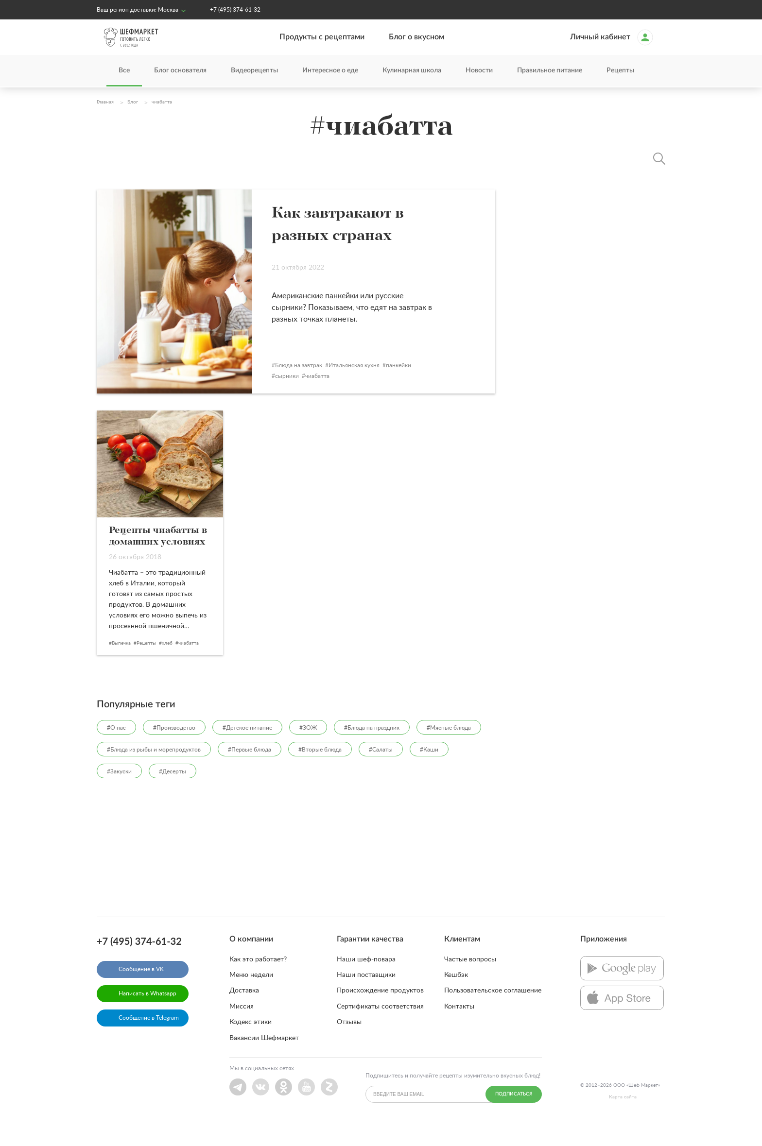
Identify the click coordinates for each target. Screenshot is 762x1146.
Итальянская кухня (397, 384)
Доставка (244, 1009)
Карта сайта (623, 1115)
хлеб (167, 661)
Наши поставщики (366, 994)
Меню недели (251, 994)
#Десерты (172, 790)
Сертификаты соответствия (380, 1025)
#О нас (116, 746)
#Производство (174, 746)
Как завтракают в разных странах (391, 235)
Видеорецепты (254, 71)
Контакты (459, 1025)
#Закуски (119, 790)
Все (124, 71)
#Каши (429, 768)
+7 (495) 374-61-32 (235, 10)
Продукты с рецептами (321, 37)
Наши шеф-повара (366, 978)
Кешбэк (456, 994)
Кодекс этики (250, 1041)
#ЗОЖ (308, 746)
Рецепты (620, 71)
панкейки (442, 384)
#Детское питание (247, 746)
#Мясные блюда (449, 746)
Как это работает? (258, 978)
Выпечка (121, 661)
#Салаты (381, 768)
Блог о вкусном (416, 37)
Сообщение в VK (141, 988)
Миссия (241, 1025)
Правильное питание (549, 71)
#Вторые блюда (320, 768)
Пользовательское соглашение (492, 1009)
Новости (479, 71)
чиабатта (361, 395)
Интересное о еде (330, 71)
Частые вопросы (470, 978)
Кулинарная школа (411, 71)
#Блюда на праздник (371, 746)
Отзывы (349, 1041)
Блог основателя (180, 71)
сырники (331, 395)
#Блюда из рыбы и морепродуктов (154, 768)
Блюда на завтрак (342, 384)
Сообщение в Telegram (149, 1036)
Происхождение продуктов (380, 1009)
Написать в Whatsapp (147, 1012)
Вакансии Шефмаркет (264, 1056)
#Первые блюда (249, 768)
